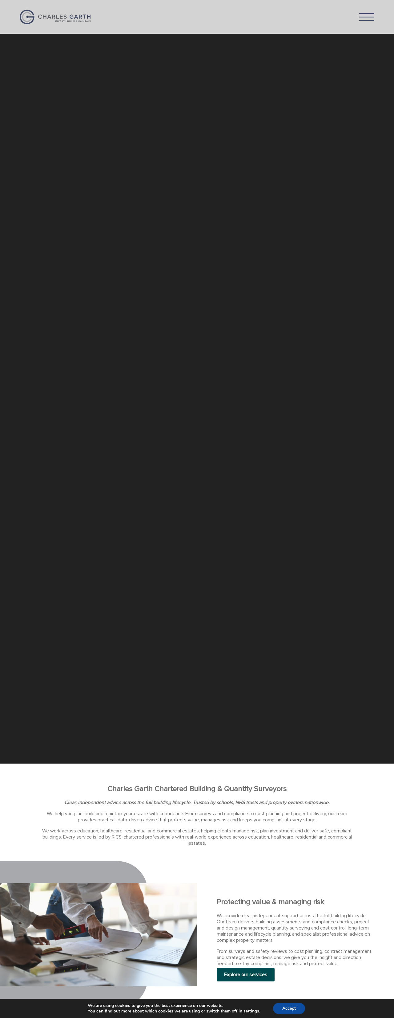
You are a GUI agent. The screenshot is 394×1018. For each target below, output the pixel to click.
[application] (197, 382)
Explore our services (245, 975)
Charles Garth (55, 17)
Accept (289, 1008)
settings (251, 1011)
